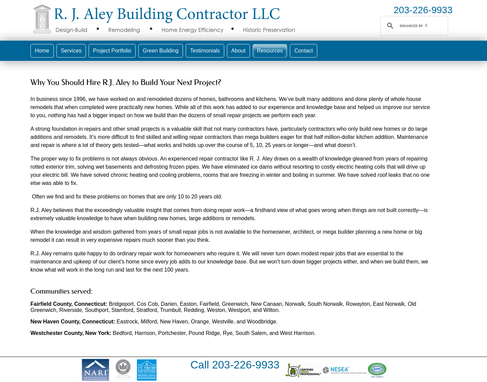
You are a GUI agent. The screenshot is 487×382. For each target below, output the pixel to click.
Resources (270, 51)
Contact (303, 51)
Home (42, 51)
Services (71, 51)
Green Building (161, 51)
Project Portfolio (112, 51)
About (238, 51)
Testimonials (205, 51)
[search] (413, 26)
